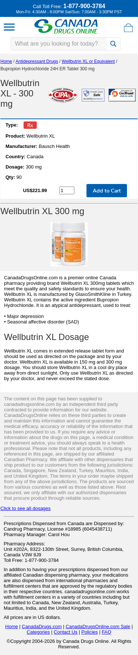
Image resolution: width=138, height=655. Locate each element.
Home (6, 61)
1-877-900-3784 (84, 6)
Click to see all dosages (25, 508)
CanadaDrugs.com (41, 626)
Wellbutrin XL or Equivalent (88, 61)
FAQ (106, 632)
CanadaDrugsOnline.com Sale (98, 626)
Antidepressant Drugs (36, 61)
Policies (89, 632)
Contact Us (65, 632)
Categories (38, 632)
